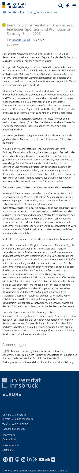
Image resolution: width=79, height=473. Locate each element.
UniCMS (16, 470)
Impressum (8, 434)
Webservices (26, 470)
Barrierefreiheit (10, 445)
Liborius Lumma (21, 39)
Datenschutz (9, 439)
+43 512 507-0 (20, 424)
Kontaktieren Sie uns (13, 428)
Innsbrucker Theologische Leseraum (32, 12)
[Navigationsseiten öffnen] (4, 12)
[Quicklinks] (67, 5)
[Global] (67, 5)
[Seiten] (74, 5)
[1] (54, 53)
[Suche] (60, 5)
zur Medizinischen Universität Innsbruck (50, 470)
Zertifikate (8, 449)
